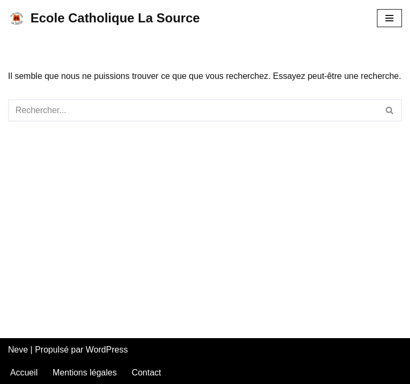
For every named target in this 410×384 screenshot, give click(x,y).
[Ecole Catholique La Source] (104, 18)
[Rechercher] (193, 110)
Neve (18, 349)
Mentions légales (85, 372)
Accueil (24, 372)
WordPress (107, 349)
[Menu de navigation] (389, 18)
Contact (146, 372)
